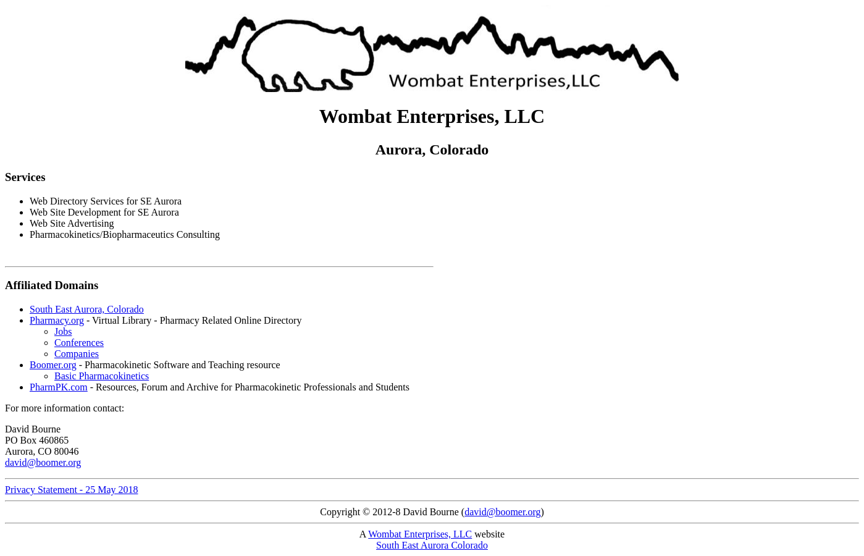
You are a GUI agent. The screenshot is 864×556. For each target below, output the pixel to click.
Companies (76, 353)
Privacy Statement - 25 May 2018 (71, 489)
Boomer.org (53, 365)
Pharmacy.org (57, 320)
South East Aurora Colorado (432, 545)
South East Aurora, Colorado (87, 309)
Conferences (79, 342)
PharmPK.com (59, 387)
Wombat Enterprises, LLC (420, 534)
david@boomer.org (43, 462)
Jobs (63, 331)
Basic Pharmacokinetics (101, 376)
